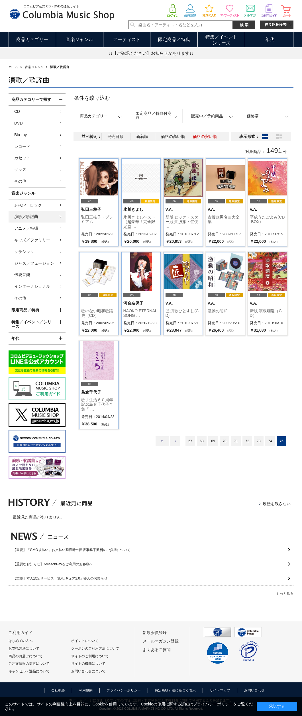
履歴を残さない (277, 503)
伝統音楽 (22, 274)
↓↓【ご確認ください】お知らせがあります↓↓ (151, 53)
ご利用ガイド (20, 632)
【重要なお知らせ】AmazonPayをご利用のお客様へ (53, 564)
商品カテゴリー (32, 39)
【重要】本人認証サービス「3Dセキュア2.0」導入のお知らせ (60, 578)
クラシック (24, 251)
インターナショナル (32, 286)
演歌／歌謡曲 (26, 216)
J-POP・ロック (28, 205)
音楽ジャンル (79, 39)
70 (224, 441)
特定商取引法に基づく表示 (175, 690)
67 (190, 441)
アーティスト (126, 39)
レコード (22, 146)
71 (236, 441)
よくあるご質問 (157, 649)
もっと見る (284, 593)
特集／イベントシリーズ (221, 39)
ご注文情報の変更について (29, 664)
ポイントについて (85, 641)
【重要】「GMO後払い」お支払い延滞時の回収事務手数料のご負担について (71, 550)
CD (17, 111)
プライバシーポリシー (124, 690)
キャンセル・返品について (29, 671)
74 (270, 441)
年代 (269, 39)
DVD (18, 123)
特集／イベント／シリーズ (31, 324)
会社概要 (58, 690)
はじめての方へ (20, 641)
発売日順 (115, 136)
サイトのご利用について (90, 656)
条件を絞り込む (92, 98)
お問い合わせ (254, 690)
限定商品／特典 (174, 39)
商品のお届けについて (26, 656)
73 (258, 441)
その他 (20, 181)
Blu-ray (20, 134)
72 (247, 441)
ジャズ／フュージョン (34, 263)
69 (213, 441)
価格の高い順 (173, 136)
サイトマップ (220, 690)
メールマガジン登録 (161, 641)
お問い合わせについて (88, 671)
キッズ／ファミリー (32, 240)
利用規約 (86, 690)
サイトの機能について (88, 664)
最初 (162, 441)
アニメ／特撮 (26, 228)
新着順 (142, 136)
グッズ (20, 169)
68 (201, 441)
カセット (22, 158)
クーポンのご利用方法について (95, 648)
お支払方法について (24, 648)
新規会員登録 (155, 632)
